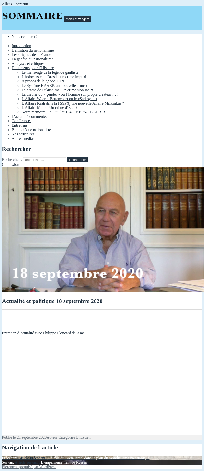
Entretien (83, 437)
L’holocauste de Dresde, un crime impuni (54, 77)
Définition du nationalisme (33, 50)
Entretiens (20, 125)
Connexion (10, 164)
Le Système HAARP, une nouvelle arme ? (54, 85)
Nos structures (23, 134)
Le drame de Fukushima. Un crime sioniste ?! (57, 90)
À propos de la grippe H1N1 (44, 81)
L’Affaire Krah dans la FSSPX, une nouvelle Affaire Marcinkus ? (73, 103)
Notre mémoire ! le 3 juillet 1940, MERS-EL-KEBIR (63, 112)
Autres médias (23, 138)
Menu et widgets (77, 19)
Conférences (21, 121)
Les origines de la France (31, 54)
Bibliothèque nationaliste (31, 130)
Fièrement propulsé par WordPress (29, 467)
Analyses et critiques (28, 63)
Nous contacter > (25, 36)
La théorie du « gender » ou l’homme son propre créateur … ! (70, 94)
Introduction (21, 46)
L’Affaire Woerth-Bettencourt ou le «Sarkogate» (59, 99)
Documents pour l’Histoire (33, 68)
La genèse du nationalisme (32, 59)
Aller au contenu (15, 4)
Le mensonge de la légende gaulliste (50, 72)
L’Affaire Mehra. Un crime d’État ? (49, 107)
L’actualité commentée (30, 116)
